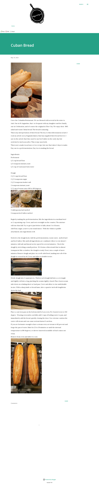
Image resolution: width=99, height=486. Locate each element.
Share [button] (78, 63)
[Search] (81, 4)
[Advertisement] (37, 455)
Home (13, 26)
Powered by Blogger (49, 479)
